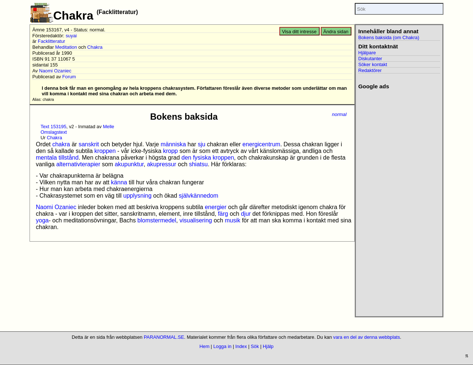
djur (246, 214)
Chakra (94, 47)
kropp (170, 151)
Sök (255, 346)
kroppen (105, 151)
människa (173, 144)
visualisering (196, 220)
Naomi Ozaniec (55, 71)
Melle (108, 126)
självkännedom (198, 195)
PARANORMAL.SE (164, 337)
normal (339, 114)
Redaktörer (369, 70)
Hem (205, 346)
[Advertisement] (399, 200)
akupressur (161, 164)
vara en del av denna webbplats (366, 337)
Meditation (66, 47)
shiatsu (198, 164)
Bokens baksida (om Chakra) (388, 37)
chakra (61, 144)
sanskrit (89, 144)
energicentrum (261, 144)
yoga (42, 220)
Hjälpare (367, 52)
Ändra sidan (335, 31)
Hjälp (268, 346)
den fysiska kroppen (207, 157)
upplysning (137, 195)
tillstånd (68, 157)
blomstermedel (156, 220)
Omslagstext (54, 132)
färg (223, 214)
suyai (71, 35)
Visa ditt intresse (299, 31)
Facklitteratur (51, 41)
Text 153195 (54, 126)
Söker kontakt (372, 64)
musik (232, 220)
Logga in (222, 346)
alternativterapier (78, 164)
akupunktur (129, 164)
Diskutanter (370, 58)
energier (216, 207)
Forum (69, 76)
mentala (46, 157)
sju (201, 144)
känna (119, 182)
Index (241, 346)
